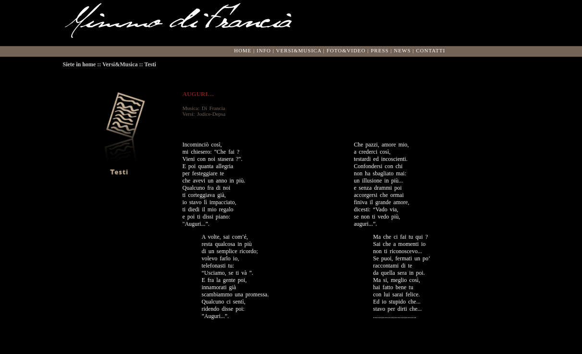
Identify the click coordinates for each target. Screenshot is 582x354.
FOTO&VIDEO (345, 50)
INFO (264, 50)
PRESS (379, 50)
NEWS (402, 50)
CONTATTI (430, 50)
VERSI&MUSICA (299, 50)
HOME (242, 50)
